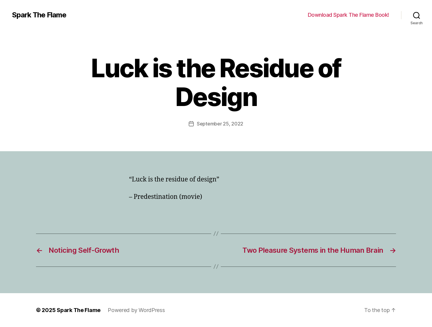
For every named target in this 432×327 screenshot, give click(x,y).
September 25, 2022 (220, 124)
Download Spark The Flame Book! (348, 15)
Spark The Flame (39, 15)
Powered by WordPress (136, 310)
